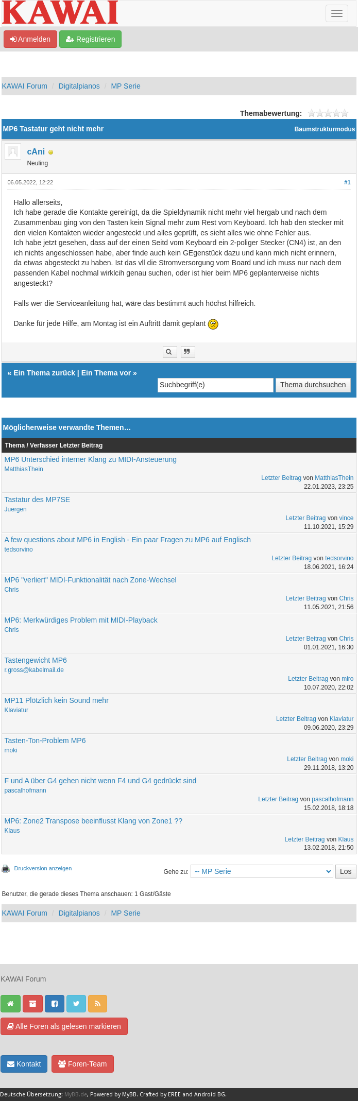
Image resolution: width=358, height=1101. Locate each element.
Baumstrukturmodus (325, 129)
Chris (11, 589)
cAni (36, 151)
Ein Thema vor (106, 373)
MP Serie (125, 86)
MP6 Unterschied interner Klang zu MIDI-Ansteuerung (90, 459)
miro (347, 678)
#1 (347, 182)
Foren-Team (82, 1064)
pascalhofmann (25, 790)
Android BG (209, 1094)
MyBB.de (75, 1094)
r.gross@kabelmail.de (33, 670)
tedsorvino (18, 549)
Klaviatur (16, 710)
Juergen (15, 509)
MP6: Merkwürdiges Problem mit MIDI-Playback (80, 620)
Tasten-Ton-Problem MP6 (45, 740)
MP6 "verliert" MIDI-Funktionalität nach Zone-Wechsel (90, 580)
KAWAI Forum (24, 86)
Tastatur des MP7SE (37, 499)
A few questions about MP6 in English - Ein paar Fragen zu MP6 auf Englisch (127, 540)
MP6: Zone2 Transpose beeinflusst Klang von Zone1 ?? (93, 821)
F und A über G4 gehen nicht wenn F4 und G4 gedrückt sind (100, 781)
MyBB (129, 1094)
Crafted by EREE (160, 1094)
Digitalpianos (79, 86)
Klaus (12, 830)
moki (10, 750)
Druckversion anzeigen (43, 868)
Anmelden (30, 39)
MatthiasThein (23, 469)
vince (346, 518)
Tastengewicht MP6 (35, 660)
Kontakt (24, 1064)
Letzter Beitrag (281, 477)
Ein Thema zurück (44, 373)
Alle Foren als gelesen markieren (64, 1026)
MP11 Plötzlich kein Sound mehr (56, 700)
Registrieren (90, 39)
